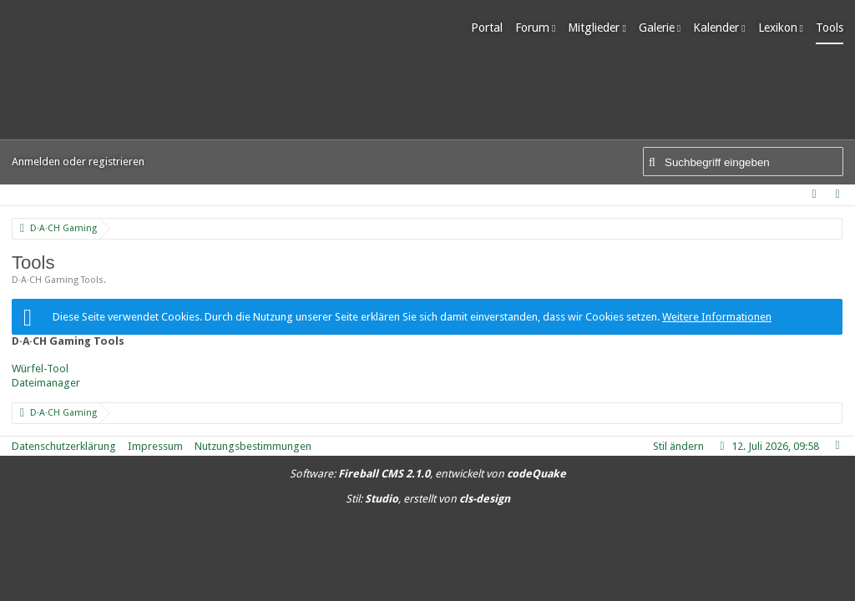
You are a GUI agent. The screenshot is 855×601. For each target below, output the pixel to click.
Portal (487, 27)
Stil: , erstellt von (428, 498)
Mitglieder (594, 27)
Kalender (716, 27)
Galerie (657, 27)
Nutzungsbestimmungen (253, 446)
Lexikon (777, 27)
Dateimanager (46, 382)
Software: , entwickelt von (428, 473)
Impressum (155, 446)
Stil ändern (678, 446)
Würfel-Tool (40, 368)
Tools (829, 27)
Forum (532, 27)
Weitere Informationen (717, 317)
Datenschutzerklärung (64, 446)
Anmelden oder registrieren (78, 161)
